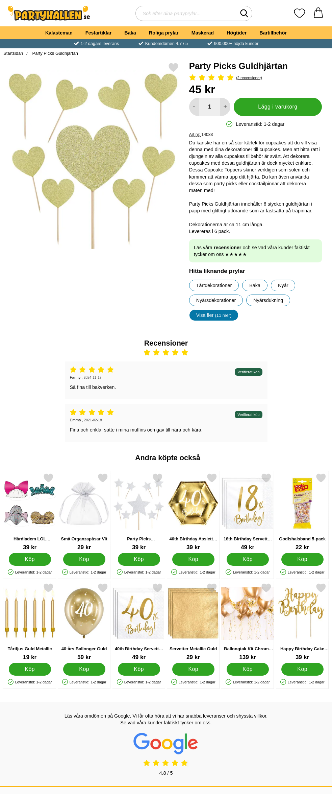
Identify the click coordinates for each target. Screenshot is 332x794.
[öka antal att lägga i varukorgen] (225, 107)
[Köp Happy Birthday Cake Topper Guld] (302, 669)
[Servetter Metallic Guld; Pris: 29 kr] (193, 622)
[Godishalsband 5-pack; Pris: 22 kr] (302, 512)
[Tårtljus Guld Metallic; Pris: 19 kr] (29, 622)
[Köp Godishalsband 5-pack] (302, 559)
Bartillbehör (273, 33)
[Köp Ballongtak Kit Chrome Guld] (248, 669)
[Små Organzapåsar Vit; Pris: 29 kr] (84, 512)
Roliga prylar (164, 33)
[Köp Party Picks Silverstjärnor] (139, 559)
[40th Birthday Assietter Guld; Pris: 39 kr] (193, 512)
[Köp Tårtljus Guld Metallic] (30, 669)
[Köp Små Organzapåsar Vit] (84, 559)
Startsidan (13, 53)
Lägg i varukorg (277, 107)
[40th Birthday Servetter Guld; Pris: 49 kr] (138, 622)
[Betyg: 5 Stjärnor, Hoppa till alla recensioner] (255, 77)
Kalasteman (59, 33)
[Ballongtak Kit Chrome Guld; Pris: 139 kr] (247, 622)
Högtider (237, 33)
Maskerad (202, 33)
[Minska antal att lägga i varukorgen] (194, 107)
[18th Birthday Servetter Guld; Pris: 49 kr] (247, 512)
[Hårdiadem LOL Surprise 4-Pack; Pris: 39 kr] (29, 512)
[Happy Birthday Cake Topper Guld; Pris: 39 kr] (302, 622)
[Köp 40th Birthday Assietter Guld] (193, 559)
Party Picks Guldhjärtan (54, 53)
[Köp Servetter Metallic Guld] (193, 669)
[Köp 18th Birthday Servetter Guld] (248, 559)
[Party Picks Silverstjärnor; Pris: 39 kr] (138, 512)
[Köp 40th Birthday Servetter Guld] (139, 669)
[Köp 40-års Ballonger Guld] (84, 669)
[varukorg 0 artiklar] (318, 13)
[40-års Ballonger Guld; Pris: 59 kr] (84, 622)
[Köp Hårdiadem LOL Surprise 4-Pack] (30, 559)
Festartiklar (98, 33)
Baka (130, 33)
